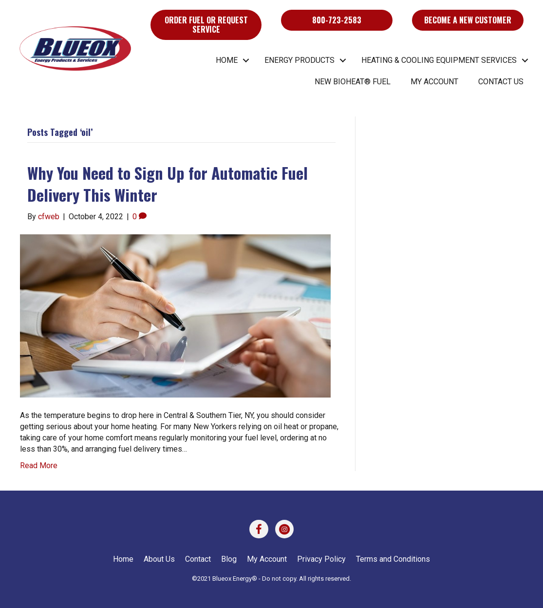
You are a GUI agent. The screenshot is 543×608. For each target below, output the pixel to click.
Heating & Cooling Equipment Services (439, 60)
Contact (198, 559)
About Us (159, 559)
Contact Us (501, 81)
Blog (229, 559)
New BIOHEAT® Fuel (353, 81)
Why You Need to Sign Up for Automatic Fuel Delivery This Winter (167, 183)
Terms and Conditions (393, 559)
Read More (38, 465)
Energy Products (299, 60)
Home (227, 60)
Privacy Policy (321, 559)
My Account (434, 81)
